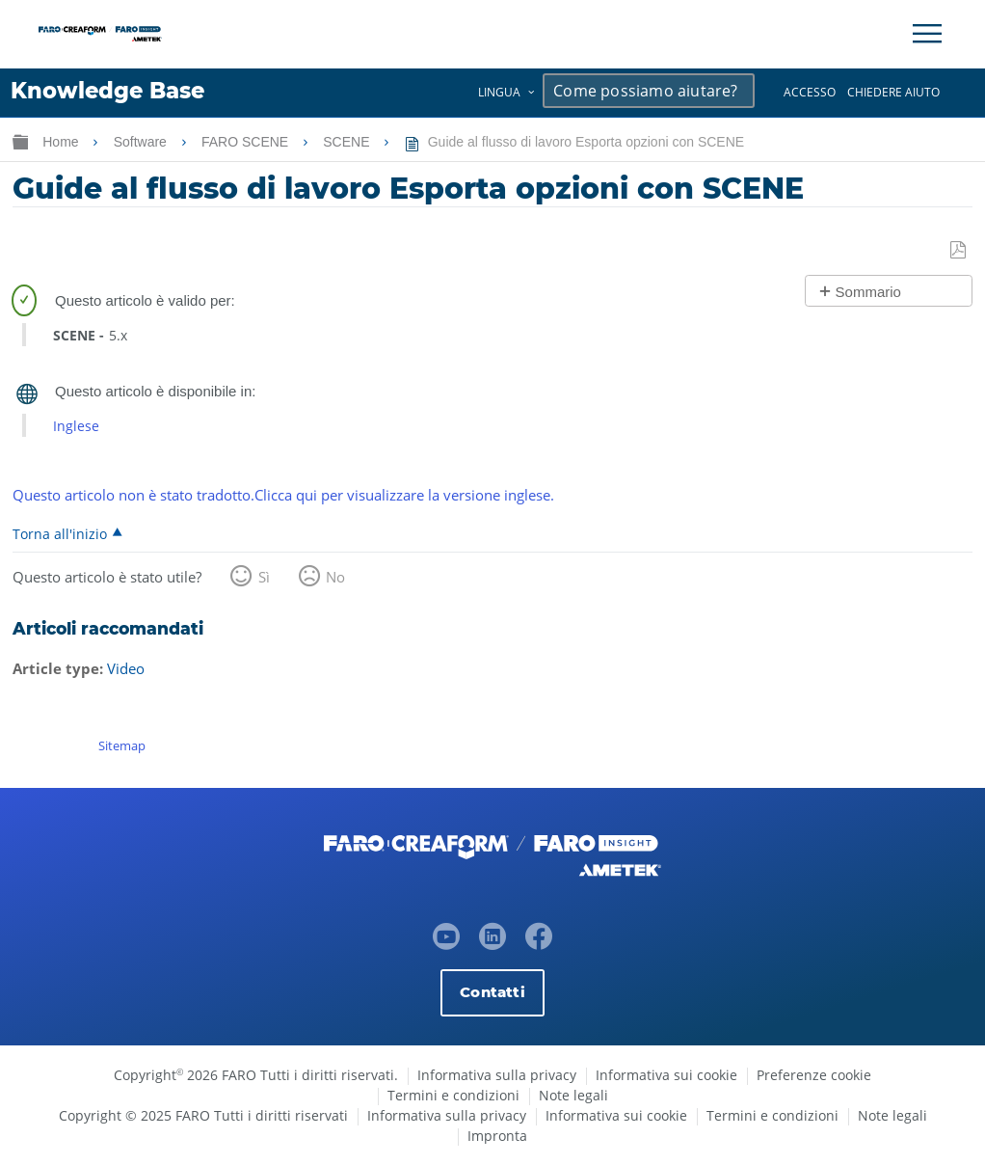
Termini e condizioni (453, 1095)
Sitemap (122, 745)
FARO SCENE (246, 141)
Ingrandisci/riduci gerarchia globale (20, 141)
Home (62, 141)
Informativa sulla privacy (496, 1075)
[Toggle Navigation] (927, 33)
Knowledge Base (107, 90)
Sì (264, 576)
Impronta (497, 1135)
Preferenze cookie (814, 1075)
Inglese (76, 426)
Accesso (810, 92)
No (335, 576)
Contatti (492, 992)
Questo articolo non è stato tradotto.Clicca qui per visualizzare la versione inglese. (283, 494)
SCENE (348, 141)
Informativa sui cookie (666, 1075)
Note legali (573, 1095)
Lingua (499, 92)
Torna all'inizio (60, 533)
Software (142, 141)
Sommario (868, 292)
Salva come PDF (959, 250)
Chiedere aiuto (893, 92)
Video (126, 668)
